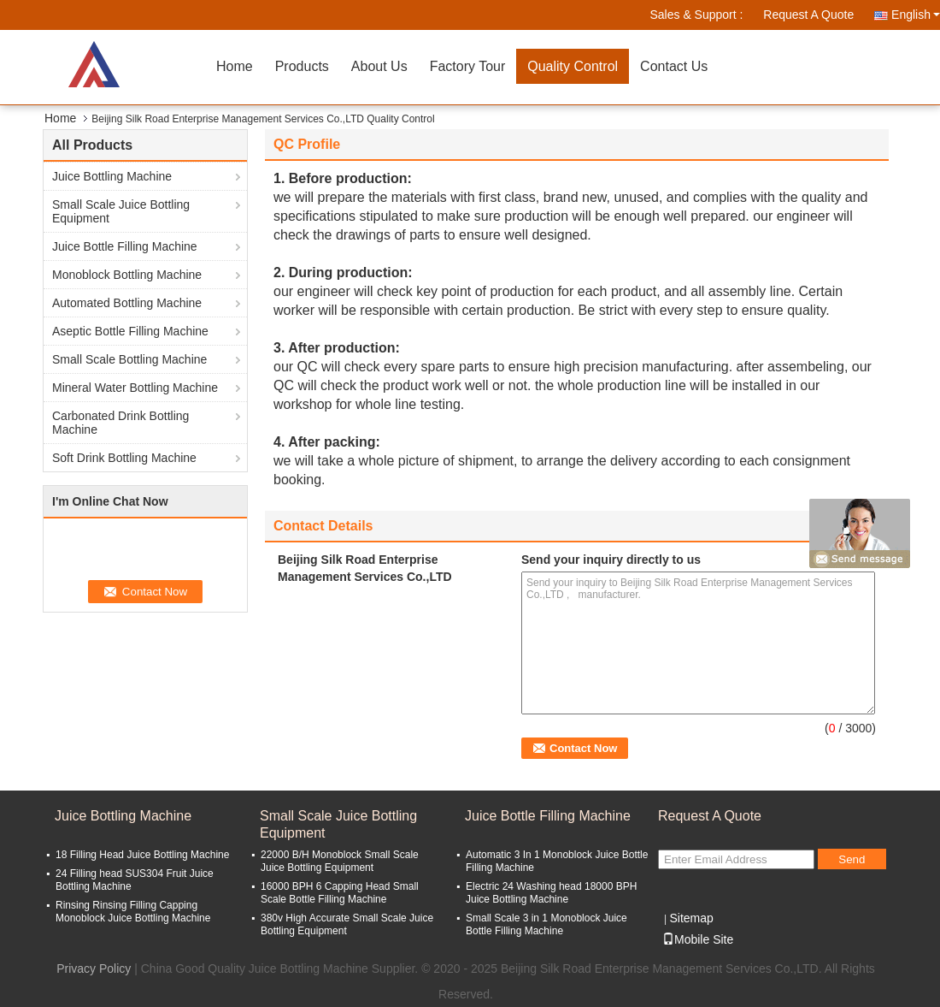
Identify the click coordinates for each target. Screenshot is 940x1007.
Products (302, 66)
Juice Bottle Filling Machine (124, 246)
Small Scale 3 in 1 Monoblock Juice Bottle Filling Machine (546, 924)
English (915, 14)
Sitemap (691, 918)
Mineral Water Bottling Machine (135, 387)
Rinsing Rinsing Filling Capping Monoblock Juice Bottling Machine (133, 911)
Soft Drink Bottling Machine (124, 458)
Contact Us (674, 66)
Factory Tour (468, 66)
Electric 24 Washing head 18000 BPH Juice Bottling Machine (551, 892)
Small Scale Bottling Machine (129, 359)
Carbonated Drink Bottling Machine (120, 422)
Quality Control (572, 66)
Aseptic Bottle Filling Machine (130, 331)
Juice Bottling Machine (112, 176)
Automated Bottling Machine (127, 303)
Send (851, 859)
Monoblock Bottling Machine (127, 274)
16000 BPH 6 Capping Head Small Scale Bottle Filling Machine (340, 892)
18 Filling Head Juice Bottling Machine (142, 855)
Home (234, 66)
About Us (379, 66)
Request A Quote (808, 14)
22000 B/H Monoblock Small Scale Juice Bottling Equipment (340, 861)
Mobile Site (697, 939)
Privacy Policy (93, 968)
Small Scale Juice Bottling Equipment (121, 211)
